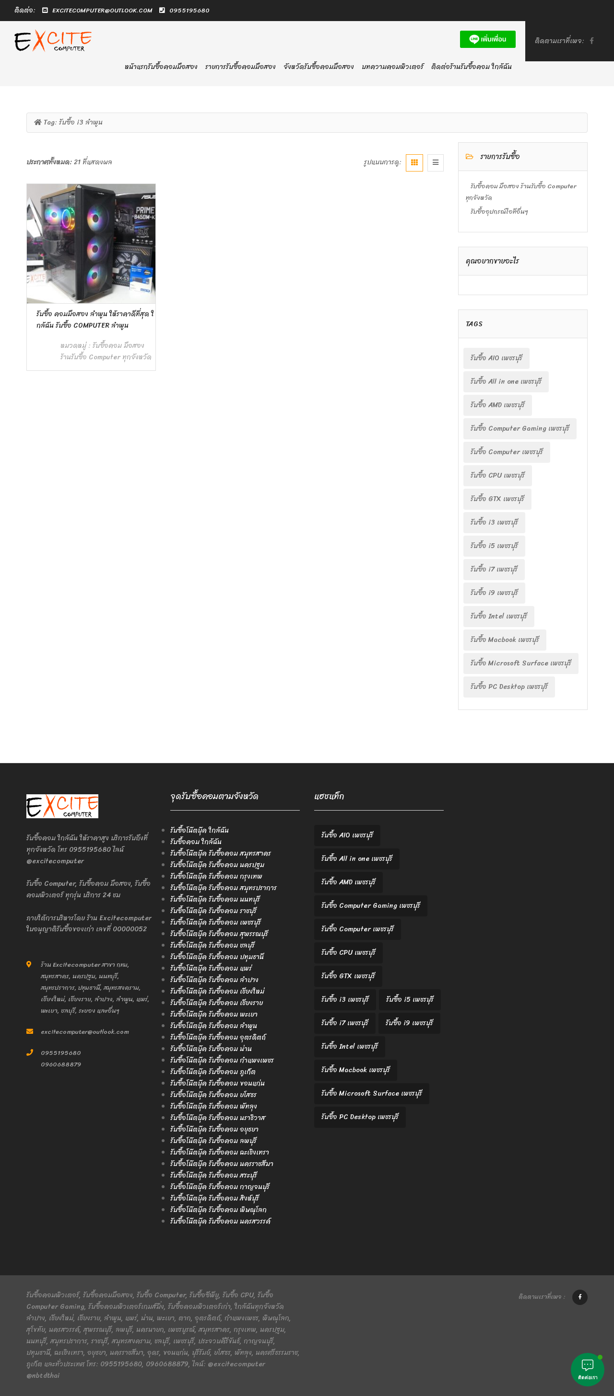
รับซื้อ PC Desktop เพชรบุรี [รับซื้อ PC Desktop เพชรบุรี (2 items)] (509, 687)
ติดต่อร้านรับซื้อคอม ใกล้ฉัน (471, 67)
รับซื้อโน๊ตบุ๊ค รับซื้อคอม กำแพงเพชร (222, 1060)
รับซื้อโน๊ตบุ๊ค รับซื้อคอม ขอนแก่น (217, 1083)
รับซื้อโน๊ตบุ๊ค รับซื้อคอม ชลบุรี (212, 945)
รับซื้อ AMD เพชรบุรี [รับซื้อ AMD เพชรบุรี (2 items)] (498, 405)
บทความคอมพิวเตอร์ (393, 67)
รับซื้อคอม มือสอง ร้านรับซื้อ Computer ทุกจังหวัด (106, 351)
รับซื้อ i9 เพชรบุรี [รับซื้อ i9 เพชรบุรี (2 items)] (494, 593)
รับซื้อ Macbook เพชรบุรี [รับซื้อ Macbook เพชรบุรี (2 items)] (505, 640)
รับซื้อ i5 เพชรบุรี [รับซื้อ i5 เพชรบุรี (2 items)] (494, 546)
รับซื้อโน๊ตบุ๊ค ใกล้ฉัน (199, 830)
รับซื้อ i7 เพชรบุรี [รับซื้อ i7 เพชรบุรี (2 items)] (494, 569)
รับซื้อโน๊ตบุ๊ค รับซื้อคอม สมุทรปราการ (223, 888)
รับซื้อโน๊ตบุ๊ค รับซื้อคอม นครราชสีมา (221, 1164)
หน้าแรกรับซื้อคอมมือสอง (161, 67)
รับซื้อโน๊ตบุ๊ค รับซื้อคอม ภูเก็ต (213, 1072)
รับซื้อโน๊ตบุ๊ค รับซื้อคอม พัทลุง (213, 1106)
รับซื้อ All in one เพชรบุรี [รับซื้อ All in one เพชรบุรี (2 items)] (506, 382)
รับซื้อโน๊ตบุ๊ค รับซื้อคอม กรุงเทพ (216, 876)
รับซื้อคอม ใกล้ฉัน (196, 842)
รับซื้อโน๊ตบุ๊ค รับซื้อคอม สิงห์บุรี (214, 1198)
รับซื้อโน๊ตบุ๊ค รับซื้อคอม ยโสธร (213, 1095)
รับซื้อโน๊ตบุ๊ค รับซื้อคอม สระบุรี (213, 1175)
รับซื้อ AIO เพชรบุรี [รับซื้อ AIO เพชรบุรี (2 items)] (496, 358)
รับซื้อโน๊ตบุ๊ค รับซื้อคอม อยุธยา (214, 1129)
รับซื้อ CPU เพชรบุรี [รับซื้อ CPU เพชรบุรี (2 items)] (498, 475)
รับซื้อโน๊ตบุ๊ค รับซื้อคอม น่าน (211, 1049)
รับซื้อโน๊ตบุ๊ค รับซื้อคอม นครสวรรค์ (220, 1221)
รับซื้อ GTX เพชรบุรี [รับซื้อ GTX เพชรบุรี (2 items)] (497, 499)
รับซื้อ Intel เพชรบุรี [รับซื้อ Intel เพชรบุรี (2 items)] (499, 616)
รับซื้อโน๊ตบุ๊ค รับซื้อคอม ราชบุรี (213, 911)
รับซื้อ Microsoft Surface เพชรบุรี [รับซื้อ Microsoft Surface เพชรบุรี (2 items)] (521, 663)
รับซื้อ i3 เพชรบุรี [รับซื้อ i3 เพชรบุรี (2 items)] (494, 522)
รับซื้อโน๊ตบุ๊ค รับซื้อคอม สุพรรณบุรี (219, 934)
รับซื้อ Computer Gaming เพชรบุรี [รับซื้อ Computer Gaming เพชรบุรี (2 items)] (520, 429)
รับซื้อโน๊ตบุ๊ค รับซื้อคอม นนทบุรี (215, 899)
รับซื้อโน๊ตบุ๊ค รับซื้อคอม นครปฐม (217, 865)
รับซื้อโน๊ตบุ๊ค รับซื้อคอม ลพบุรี (213, 1141)
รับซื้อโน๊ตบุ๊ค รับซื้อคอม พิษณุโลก (218, 1210)
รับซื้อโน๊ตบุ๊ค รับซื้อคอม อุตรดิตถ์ (218, 1037)
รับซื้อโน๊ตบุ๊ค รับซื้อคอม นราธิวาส (217, 1118)
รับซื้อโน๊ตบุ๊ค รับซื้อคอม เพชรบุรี (215, 922)
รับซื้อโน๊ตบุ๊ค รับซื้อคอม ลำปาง (214, 980)
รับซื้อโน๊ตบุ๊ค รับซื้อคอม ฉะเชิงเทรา (219, 1152)
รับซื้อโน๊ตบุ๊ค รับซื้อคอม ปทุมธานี (217, 957)
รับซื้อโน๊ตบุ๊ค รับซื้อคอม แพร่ (211, 968)
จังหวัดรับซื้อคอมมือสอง (318, 67)
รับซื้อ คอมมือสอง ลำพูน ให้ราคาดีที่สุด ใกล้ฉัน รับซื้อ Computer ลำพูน (95, 320)
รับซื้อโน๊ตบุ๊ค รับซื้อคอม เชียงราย (216, 1003)
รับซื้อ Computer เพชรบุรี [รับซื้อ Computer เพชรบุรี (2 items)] (507, 452)
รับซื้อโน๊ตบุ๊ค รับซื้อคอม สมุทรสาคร (220, 853)
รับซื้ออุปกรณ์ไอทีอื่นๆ (499, 211)
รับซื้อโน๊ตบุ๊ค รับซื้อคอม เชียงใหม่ (217, 991)
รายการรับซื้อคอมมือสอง (240, 67)
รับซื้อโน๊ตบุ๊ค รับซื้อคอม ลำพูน (213, 1026)
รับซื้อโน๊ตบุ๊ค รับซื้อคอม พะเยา (214, 1014)
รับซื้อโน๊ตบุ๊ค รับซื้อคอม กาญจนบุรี (220, 1187)
